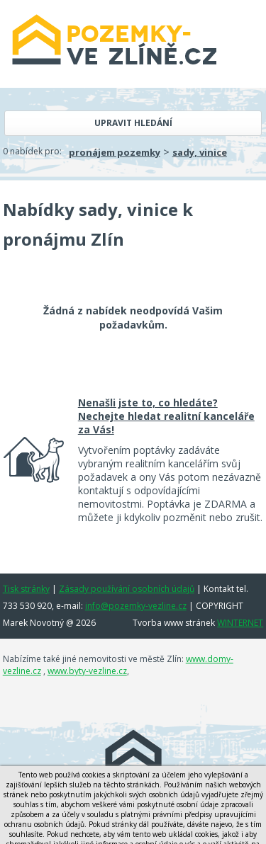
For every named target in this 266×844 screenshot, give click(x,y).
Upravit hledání (133, 123)
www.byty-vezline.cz (87, 671)
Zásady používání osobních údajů (126, 589)
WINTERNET (240, 623)
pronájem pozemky (114, 152)
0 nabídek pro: (32, 151)
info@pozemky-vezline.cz (136, 606)
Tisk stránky (26, 589)
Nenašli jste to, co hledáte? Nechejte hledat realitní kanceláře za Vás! (166, 416)
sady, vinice (199, 152)
